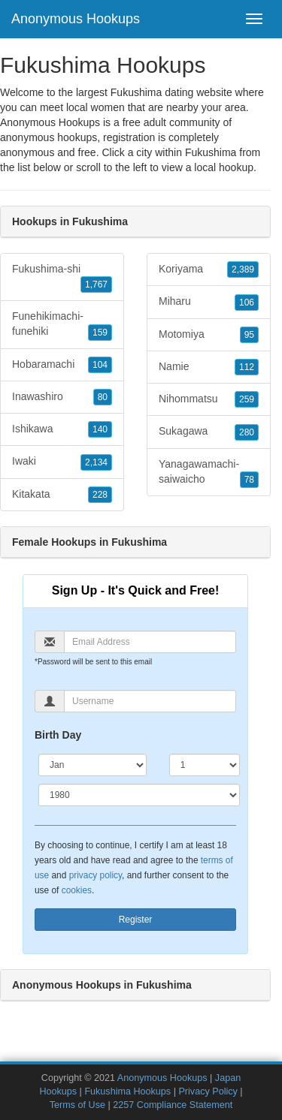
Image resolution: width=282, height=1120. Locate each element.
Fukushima (210, 152)
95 (249, 335)
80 (103, 397)
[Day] (204, 765)
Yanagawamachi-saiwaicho (209, 473)
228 (100, 494)
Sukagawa (209, 431)
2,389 (243, 269)
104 (100, 365)
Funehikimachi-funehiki (62, 325)
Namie (209, 367)
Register (136, 919)
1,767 (96, 284)
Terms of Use (77, 1105)
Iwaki (62, 461)
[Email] (150, 642)
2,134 (96, 462)
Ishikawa (62, 429)
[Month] (92, 765)
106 (246, 302)
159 (100, 332)
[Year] (139, 795)
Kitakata (62, 494)
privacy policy (95, 875)
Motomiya (209, 335)
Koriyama (209, 269)
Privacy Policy (207, 1091)
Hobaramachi (62, 365)
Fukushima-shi (62, 278)
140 (100, 429)
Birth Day (58, 735)
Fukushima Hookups (127, 1091)
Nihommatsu (209, 399)
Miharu (209, 302)
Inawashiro (62, 397)
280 (246, 432)
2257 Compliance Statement (172, 1105)
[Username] (150, 701)
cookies (77, 890)
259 (246, 399)
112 (246, 367)
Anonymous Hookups (75, 18)
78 (249, 479)
